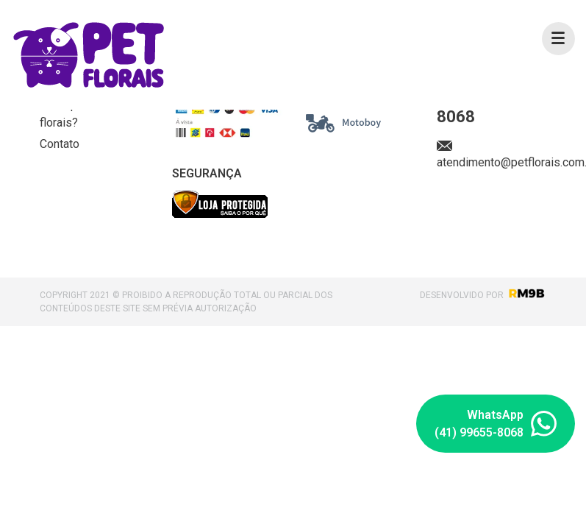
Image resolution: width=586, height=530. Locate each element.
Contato (59, 144)
